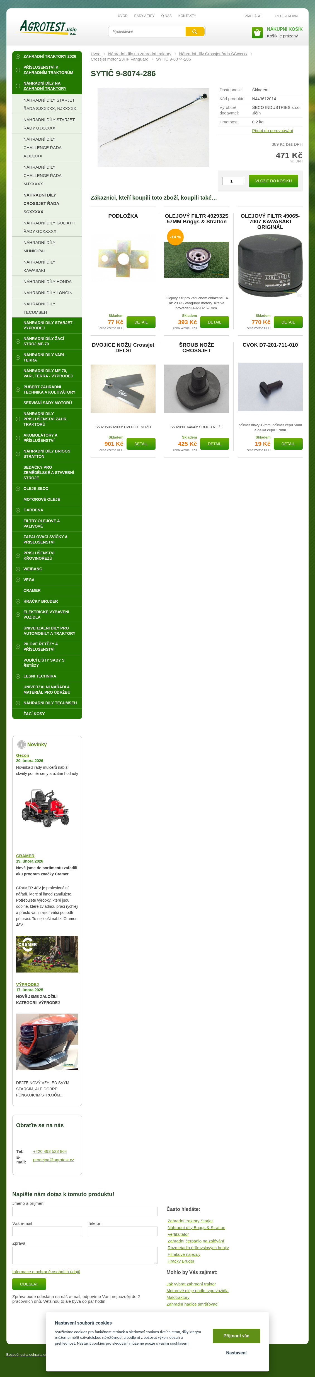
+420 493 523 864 (50, 1151)
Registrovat (287, 16)
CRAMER (25, 855)
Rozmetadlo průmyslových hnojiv (198, 1247)
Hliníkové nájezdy (184, 1254)
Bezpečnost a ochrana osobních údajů (37, 1354)
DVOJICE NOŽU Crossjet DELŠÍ (123, 347)
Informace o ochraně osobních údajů (46, 1271)
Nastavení (236, 1353)
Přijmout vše (236, 1335)
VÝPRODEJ (27, 984)
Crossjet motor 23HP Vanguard (119, 59)
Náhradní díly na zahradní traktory (139, 53)
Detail (141, 322)
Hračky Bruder (181, 1261)
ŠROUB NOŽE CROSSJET (196, 347)
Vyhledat (195, 31)
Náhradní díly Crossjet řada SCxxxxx (213, 53)
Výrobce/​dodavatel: (229, 110)
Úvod (95, 53)
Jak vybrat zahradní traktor (191, 1284)
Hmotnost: (229, 121)
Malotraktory (178, 1297)
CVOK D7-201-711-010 (270, 345)
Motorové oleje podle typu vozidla (197, 1290)
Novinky (37, 744)
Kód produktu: (233, 98)
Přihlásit (253, 16)
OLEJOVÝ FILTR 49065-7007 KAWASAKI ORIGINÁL (270, 221)
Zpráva (18, 1243)
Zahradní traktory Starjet (190, 1220)
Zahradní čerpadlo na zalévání (196, 1241)
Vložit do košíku (273, 181)
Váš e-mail (22, 1223)
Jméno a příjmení (28, 1203)
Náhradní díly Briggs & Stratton (196, 1227)
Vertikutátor (178, 1234)
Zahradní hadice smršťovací (192, 1304)
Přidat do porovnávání (272, 130)
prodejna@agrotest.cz (53, 1159)
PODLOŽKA (123, 216)
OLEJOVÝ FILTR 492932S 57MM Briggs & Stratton (197, 218)
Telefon (94, 1223)
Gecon (22, 755)
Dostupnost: (231, 89)
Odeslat (29, 1284)
